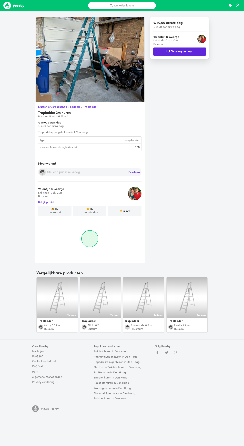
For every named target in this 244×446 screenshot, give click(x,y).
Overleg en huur (179, 51)
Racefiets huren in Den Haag (111, 383)
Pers (35, 371)
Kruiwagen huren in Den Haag (112, 388)
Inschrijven (38, 351)
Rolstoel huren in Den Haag (110, 398)
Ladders (75, 107)
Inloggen (37, 356)
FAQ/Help (38, 366)
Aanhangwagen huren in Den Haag (116, 356)
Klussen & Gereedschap (52, 107)
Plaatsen (134, 172)
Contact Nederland (44, 361)
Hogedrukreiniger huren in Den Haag (117, 362)
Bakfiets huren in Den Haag (111, 351)
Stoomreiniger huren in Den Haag (114, 393)
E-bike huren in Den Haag (110, 372)
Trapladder (90, 107)
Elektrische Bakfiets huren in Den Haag (117, 367)
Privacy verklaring (43, 382)
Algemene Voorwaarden (47, 377)
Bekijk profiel (46, 202)
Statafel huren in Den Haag (110, 377)
